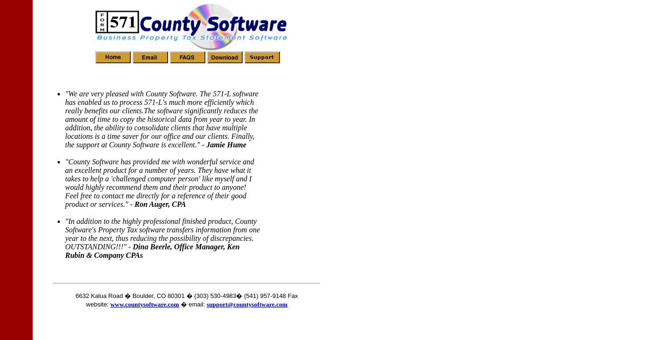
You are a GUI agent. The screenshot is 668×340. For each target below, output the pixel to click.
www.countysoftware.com (144, 304)
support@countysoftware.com (247, 304)
